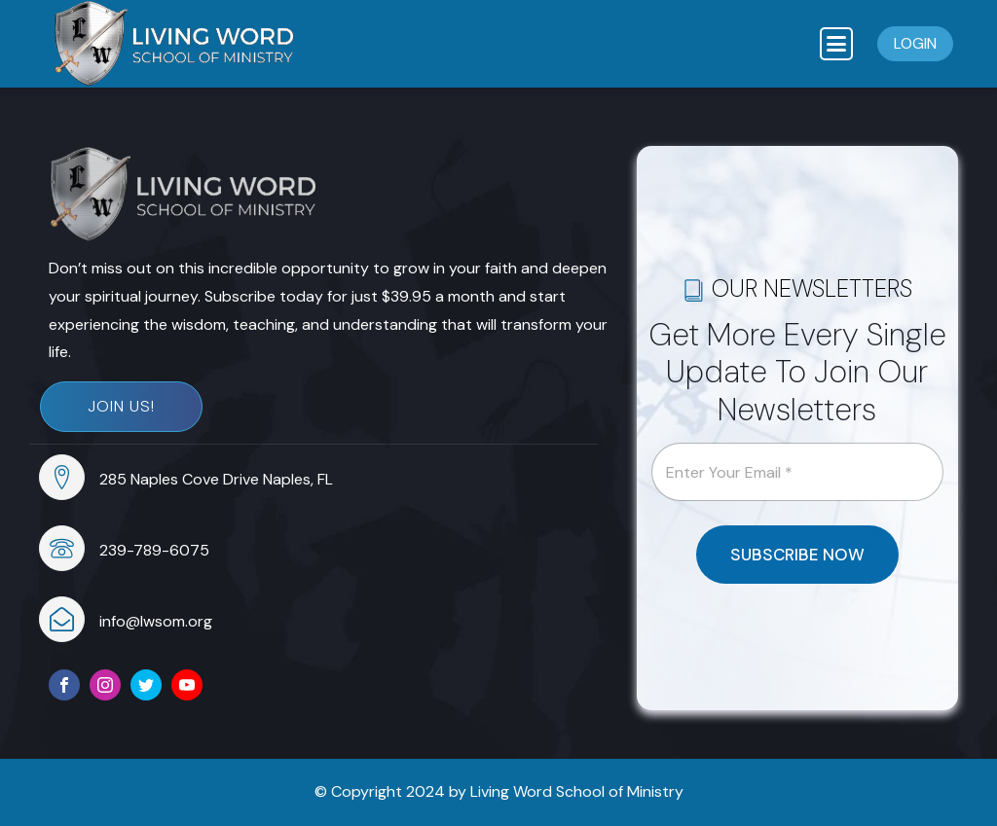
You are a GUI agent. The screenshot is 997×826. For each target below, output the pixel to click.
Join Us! (121, 406)
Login (915, 43)
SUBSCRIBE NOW (797, 554)
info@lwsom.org (155, 621)
